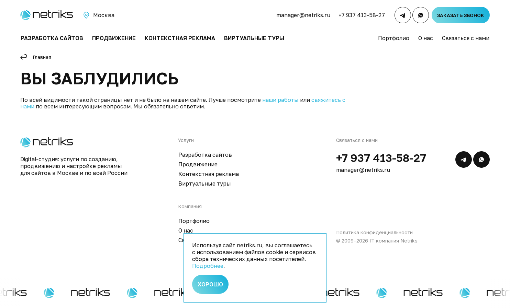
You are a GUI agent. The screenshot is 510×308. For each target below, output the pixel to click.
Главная (42, 57)
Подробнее (207, 265)
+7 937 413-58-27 (362, 15)
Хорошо (210, 284)
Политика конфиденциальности (374, 232)
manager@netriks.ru (303, 15)
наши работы (280, 99)
